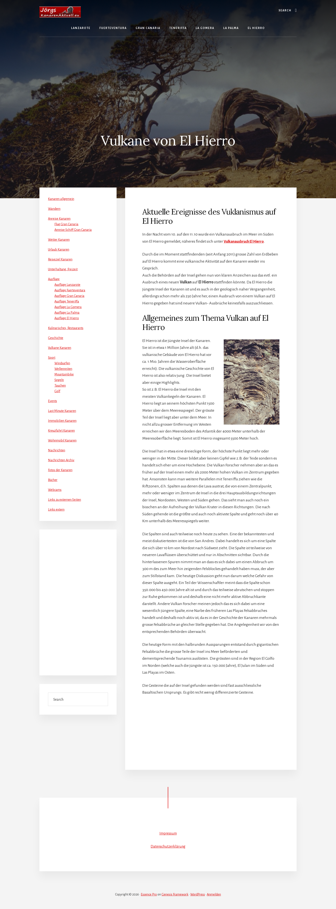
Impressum (168, 833)
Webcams (55, 490)
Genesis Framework (175, 894)
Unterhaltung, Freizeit (63, 269)
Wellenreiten (63, 369)
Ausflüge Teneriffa (66, 301)
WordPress (197, 894)
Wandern (54, 208)
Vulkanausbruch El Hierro (245, 241)
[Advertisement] (168, 73)
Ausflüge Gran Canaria (69, 296)
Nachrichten (56, 450)
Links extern (56, 509)
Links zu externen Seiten (64, 499)
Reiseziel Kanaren (60, 259)
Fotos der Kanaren (60, 470)
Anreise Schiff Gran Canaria (73, 229)
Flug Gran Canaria (66, 224)
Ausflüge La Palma (67, 312)
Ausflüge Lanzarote (67, 284)
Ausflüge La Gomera (68, 307)
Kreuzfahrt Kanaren (61, 430)
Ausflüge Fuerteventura (69, 290)
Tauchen (60, 385)
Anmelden (214, 894)
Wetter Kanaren (59, 239)
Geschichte (55, 338)
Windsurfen (62, 363)
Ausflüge (54, 279)
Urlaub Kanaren (58, 249)
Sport (51, 357)
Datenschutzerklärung (168, 846)
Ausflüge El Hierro (66, 318)
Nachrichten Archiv (61, 460)
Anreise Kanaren (59, 218)
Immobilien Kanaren (62, 420)
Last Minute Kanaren (62, 411)
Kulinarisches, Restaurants (65, 328)
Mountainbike (64, 374)
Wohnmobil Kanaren (62, 440)
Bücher (52, 480)
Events (52, 401)
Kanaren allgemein (61, 199)
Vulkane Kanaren (59, 347)
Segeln (59, 380)
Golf (57, 391)
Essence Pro (149, 894)
